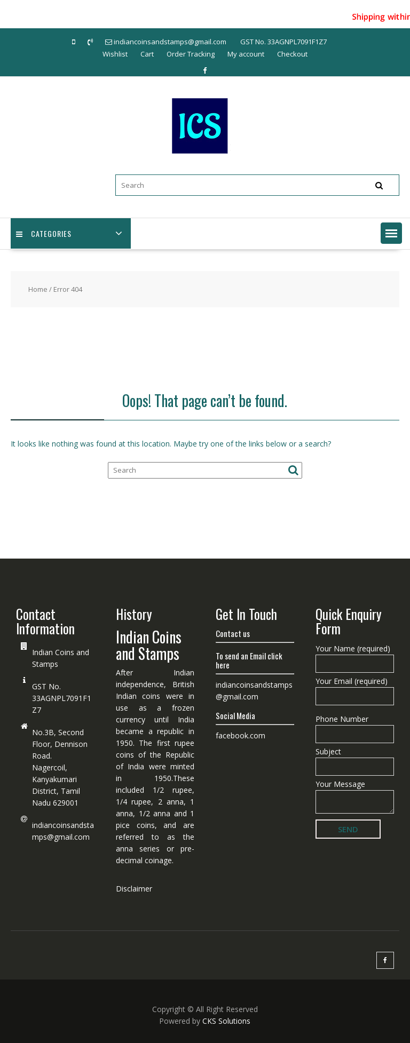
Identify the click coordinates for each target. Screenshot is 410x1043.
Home (38, 289)
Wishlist (115, 54)
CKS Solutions (226, 1021)
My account (245, 54)
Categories (44, 233)
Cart (147, 54)
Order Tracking (191, 54)
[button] (391, 233)
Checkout (292, 54)
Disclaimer (134, 888)
